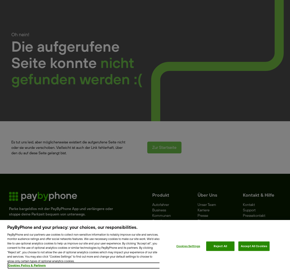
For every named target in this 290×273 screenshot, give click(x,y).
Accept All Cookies (254, 246)
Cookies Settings (188, 246)
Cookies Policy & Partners (27, 265)
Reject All (220, 246)
